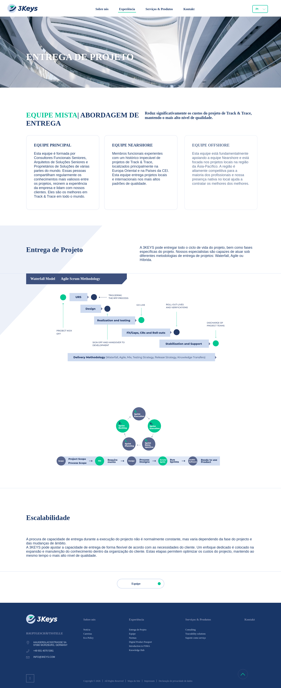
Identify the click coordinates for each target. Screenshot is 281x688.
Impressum (149, 681)
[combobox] (260, 9)
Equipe (148, 583)
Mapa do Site (134, 681)
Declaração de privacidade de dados (175, 681)
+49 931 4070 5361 (43, 650)
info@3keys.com (44, 657)
